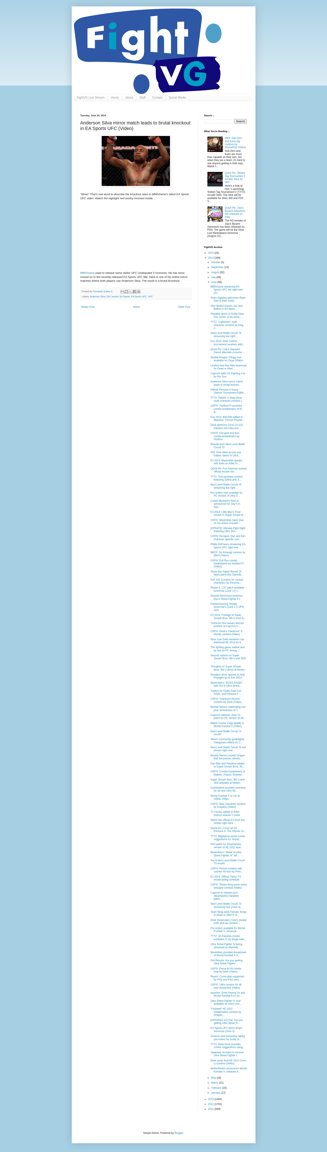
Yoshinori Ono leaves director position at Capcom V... (227, 625)
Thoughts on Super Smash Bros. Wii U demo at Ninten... (228, 668)
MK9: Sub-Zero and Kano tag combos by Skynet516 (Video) (235, 143)
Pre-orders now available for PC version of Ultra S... (226, 494)
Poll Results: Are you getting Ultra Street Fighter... (226, 962)
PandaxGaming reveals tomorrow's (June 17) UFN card (226, 607)
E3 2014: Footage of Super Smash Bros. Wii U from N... (228, 617)
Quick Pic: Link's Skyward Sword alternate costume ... (227, 351)
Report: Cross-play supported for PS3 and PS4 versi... (227, 978)
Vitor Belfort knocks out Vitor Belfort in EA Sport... (226, 307)
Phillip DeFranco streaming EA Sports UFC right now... (227, 546)
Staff (142, 97)
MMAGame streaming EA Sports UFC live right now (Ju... (226, 289)
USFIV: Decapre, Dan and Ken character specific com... (227, 538)
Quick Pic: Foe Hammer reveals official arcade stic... (228, 470)
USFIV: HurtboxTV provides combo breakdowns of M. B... (226, 408)
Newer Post (88, 306)
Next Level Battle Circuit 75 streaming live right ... (225, 486)
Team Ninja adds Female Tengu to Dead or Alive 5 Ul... (228, 913)
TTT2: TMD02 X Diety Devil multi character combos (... (227, 399)
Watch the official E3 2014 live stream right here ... (227, 822)
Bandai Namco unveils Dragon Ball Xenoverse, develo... (227, 757)
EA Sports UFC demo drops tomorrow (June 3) (226, 1030)
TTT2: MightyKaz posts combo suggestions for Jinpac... (227, 838)
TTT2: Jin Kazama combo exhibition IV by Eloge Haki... (228, 938)
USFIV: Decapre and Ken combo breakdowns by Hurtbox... (224, 436)
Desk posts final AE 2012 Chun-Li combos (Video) (228, 1062)
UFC (150, 296)
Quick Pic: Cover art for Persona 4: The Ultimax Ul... (228, 830)
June (214, 282)
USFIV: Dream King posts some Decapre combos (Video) (228, 886)
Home (115, 97)
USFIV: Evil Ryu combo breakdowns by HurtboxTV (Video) (227, 563)
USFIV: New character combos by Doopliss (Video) (227, 805)
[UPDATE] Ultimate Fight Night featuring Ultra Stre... (227, 530)
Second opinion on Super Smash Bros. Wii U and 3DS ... (228, 658)
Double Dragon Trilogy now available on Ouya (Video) (226, 359)
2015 (211, 252)
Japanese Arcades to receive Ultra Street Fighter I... (226, 1054)
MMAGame (87, 272)
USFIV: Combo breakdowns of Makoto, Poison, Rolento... (227, 773)
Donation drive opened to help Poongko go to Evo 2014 (227, 676)
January (216, 1092)
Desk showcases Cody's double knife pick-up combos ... (228, 922)
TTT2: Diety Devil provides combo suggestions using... (227, 1046)
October (216, 262)
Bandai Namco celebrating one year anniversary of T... (227, 708)
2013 (211, 1099)
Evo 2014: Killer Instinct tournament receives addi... (227, 343)
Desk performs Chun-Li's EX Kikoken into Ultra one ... (226, 426)
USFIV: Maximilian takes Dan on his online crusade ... (227, 522)
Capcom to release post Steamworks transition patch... (224, 895)
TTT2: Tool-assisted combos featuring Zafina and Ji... (226, 478)
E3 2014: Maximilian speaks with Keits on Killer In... (226, 462)
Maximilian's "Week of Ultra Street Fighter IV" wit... (225, 854)
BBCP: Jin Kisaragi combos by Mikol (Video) (227, 554)
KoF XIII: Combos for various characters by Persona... (226, 581)
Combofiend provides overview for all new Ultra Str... (227, 789)
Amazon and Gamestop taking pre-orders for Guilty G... (227, 1038)
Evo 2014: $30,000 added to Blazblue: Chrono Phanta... (227, 419)
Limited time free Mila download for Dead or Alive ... (228, 367)
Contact (157, 97)
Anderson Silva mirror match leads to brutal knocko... (226, 383)
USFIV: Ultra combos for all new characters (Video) (225, 986)
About (129, 97)
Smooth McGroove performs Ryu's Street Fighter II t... (226, 597)
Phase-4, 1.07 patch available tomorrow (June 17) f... (227, 589)
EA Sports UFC (139, 296)
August (215, 272)
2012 (211, 1104)
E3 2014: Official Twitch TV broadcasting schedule (225, 878)
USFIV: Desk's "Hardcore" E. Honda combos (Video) (226, 633)
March (215, 1082)
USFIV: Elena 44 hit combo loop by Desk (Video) (225, 970)
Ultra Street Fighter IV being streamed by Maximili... (226, 946)
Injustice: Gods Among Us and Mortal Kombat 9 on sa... (227, 994)
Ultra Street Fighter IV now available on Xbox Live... (225, 1002)
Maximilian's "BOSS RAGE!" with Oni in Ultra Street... (226, 684)
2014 (211, 257)
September (217, 267)
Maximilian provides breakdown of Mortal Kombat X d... (228, 954)
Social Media (177, 97)
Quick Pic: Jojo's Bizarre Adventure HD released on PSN (235, 212)
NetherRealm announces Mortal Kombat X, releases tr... (228, 1070)
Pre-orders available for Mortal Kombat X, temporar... (227, 930)
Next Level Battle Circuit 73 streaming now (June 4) (225, 905)
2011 (211, 1109)
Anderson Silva (98, 296)
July (213, 277)
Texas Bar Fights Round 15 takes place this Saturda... (226, 573)
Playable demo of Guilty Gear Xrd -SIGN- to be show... (227, 315)
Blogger (178, 1132)
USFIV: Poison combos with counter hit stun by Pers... (226, 870)
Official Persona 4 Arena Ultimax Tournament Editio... (228, 391)
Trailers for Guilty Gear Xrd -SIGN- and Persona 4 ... (226, 692)
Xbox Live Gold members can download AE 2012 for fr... (227, 641)
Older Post (184, 306)
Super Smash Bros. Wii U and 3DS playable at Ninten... (227, 781)
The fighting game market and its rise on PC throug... (227, 649)
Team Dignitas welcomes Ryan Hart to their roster (227, 299)
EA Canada (112, 296)
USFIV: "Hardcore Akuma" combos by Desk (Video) (226, 700)
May (214, 1077)
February (216, 1087)
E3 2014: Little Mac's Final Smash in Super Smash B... (227, 513)
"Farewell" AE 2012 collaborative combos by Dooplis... (225, 1011)
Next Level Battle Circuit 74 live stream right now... (228, 749)
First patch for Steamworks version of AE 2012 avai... (226, 846)
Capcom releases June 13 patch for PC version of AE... (228, 717)
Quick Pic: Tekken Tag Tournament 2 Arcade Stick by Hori (235, 177)
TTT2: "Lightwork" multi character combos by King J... (226, 325)
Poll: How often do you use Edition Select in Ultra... (225, 454)
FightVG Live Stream (91, 97)
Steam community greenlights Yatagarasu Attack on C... (227, 741)
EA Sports (125, 296)
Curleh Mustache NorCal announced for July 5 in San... (225, 504)
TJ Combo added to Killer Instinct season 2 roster (225, 813)
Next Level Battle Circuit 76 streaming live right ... (225, 335)
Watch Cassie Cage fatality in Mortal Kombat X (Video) (227, 725)
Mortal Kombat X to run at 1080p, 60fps (225, 797)
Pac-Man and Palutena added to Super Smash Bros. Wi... (227, 765)
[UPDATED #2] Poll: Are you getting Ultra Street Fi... (226, 1022)
